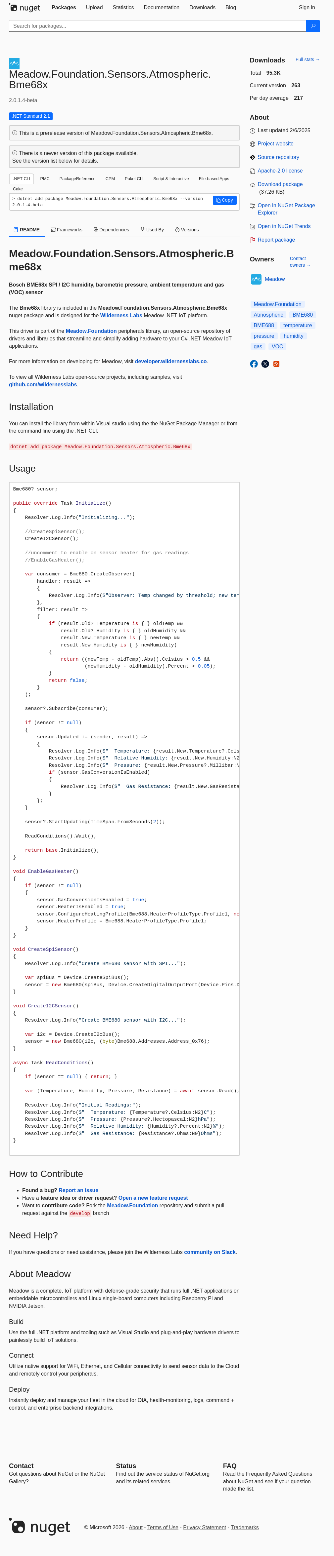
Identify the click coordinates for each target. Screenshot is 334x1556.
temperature (297, 325)
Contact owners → (300, 262)
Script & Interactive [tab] (171, 178)
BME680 (303, 315)
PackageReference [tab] (78, 178)
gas (258, 346)
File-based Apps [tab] (214, 178)
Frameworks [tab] (66, 229)
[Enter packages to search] (158, 26)
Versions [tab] (187, 229)
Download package (280, 184)
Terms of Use (162, 1527)
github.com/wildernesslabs (43, 384)
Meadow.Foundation (91, 331)
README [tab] (27, 229)
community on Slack (210, 1252)
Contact (21, 1465)
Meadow (275, 279)
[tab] (64, 7)
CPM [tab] (110, 178)
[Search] (313, 26)
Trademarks (245, 1527)
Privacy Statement (204, 1527)
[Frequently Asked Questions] (230, 1465)
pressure (264, 336)
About (136, 1527)
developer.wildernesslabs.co (171, 361)
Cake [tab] (18, 188)
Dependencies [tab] (111, 229)
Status (126, 1465)
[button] (225, 200)
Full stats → (308, 59)
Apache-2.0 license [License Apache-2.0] (280, 171)
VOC (277, 346)
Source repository (278, 157)
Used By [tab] (152, 229)
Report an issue (78, 1190)
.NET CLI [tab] (21, 178)
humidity (294, 336)
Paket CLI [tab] (134, 178)
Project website (276, 143)
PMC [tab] (44, 178)
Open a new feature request (153, 1198)
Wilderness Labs (121, 315)
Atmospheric (268, 315)
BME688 (264, 325)
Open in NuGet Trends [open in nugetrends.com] (284, 226)
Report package (276, 240)
